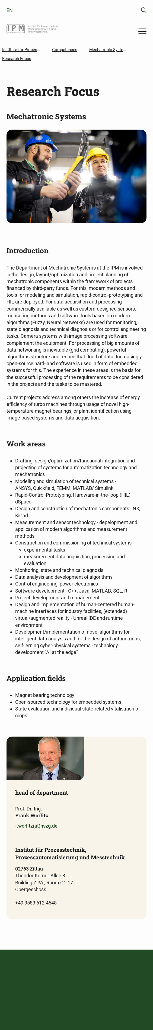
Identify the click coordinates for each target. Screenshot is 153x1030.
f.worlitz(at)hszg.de (36, 826)
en (10, 10)
